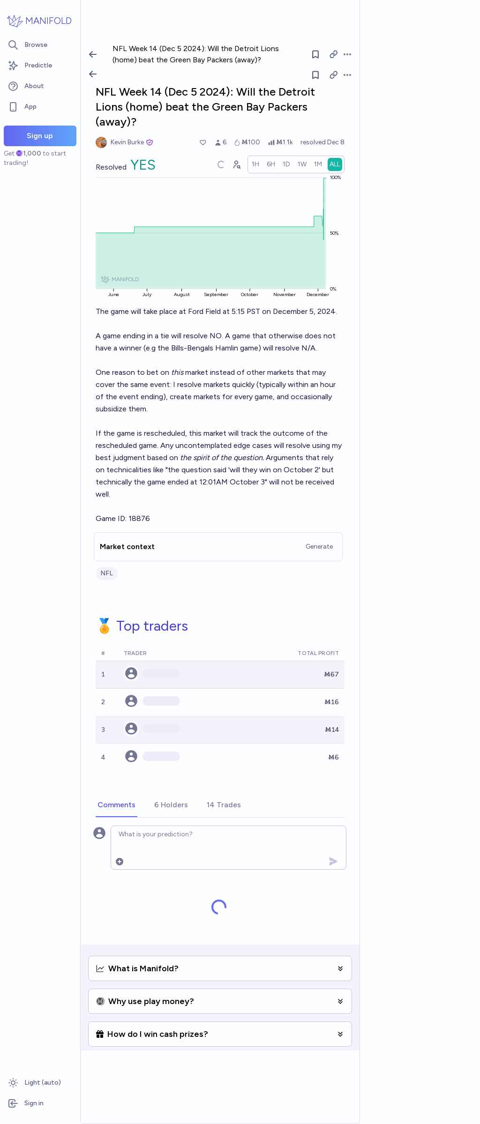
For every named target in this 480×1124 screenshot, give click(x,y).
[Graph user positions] (236, 164)
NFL (106, 573)
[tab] (116, 805)
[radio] (255, 164)
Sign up (40, 135)
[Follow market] (315, 74)
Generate (319, 547)
